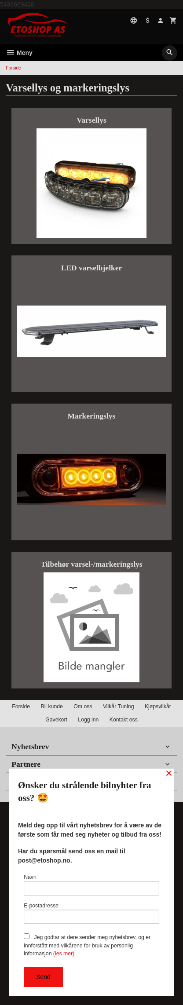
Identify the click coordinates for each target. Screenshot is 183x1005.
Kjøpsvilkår (158, 706)
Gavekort (56, 720)
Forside (13, 67)
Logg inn (88, 720)
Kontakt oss (124, 720)
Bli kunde (51, 706)
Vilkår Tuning (118, 706)
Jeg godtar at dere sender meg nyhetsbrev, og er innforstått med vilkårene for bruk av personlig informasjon (87, 945)
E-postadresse (91, 913)
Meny (19, 52)
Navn (91, 885)
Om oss (82, 706)
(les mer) (63, 953)
